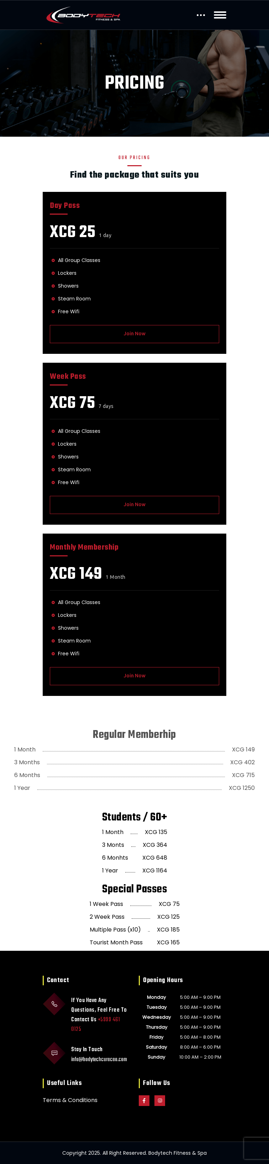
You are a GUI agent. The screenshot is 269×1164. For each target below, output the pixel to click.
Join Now (135, 333)
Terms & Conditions (70, 1100)
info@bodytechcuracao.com (99, 1059)
